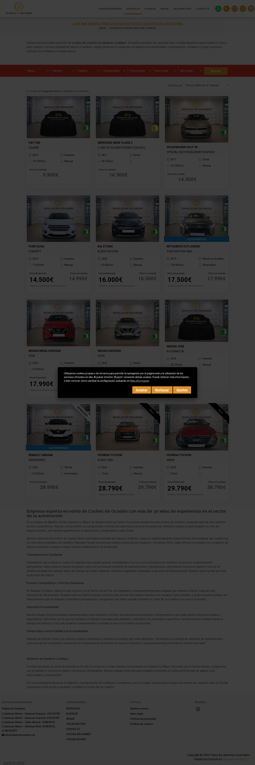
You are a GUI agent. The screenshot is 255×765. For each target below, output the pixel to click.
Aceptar (142, 390)
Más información (139, 380)
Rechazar (162, 390)
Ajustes (182, 390)
